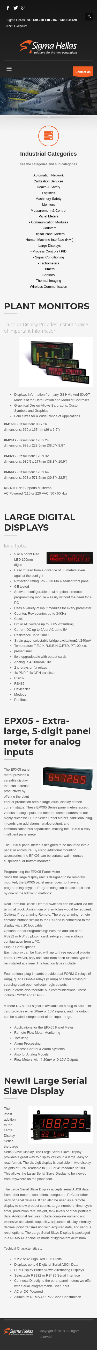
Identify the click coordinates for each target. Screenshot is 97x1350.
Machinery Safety (48, 199)
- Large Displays (48, 245)
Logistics (48, 193)
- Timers (48, 269)
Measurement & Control (48, 210)
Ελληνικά (20, 26)
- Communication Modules (48, 222)
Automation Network (48, 175)
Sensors (48, 275)
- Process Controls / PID (48, 251)
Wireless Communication (48, 286)
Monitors (48, 205)
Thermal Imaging (48, 281)
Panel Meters (48, 216)
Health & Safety (48, 187)
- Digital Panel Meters (48, 234)
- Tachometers (48, 263)
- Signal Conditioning (48, 257)
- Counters (48, 228)
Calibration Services (49, 181)
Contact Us (83, 73)
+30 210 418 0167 (45, 20)
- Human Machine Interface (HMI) (48, 240)
